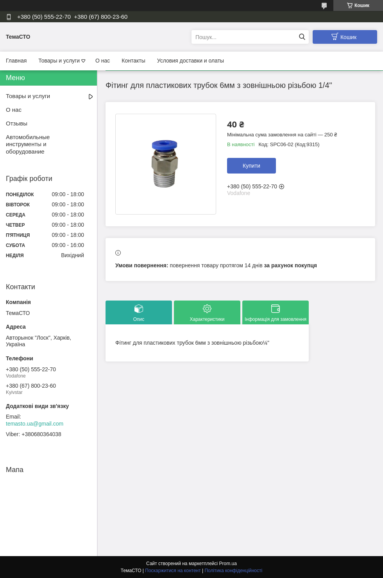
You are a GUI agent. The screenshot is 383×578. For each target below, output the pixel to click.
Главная (16, 60)
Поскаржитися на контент (172, 570)
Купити (251, 166)
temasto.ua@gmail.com (34, 424)
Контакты (133, 60)
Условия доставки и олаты (190, 60)
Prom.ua (228, 563)
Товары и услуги (59, 60)
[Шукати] (302, 37)
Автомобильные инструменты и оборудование (28, 144)
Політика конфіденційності (233, 570)
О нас (102, 60)
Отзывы (16, 123)
